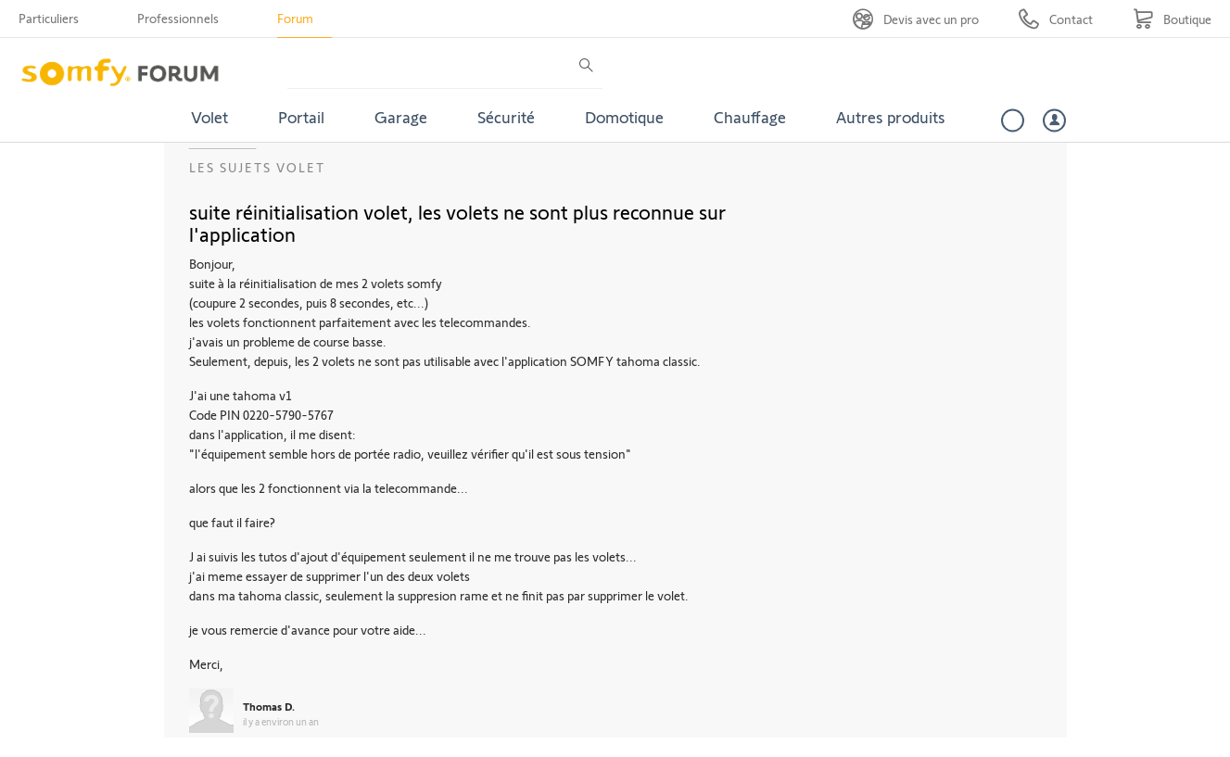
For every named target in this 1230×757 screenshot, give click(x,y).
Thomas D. (269, 706)
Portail (301, 117)
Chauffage (750, 117)
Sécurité (506, 117)
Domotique (624, 117)
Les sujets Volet (257, 167)
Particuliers (49, 18)
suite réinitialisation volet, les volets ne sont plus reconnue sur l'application (457, 222)
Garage (400, 117)
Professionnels (178, 18)
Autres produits (890, 117)
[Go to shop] (1172, 19)
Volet (209, 117)
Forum (295, 18)
